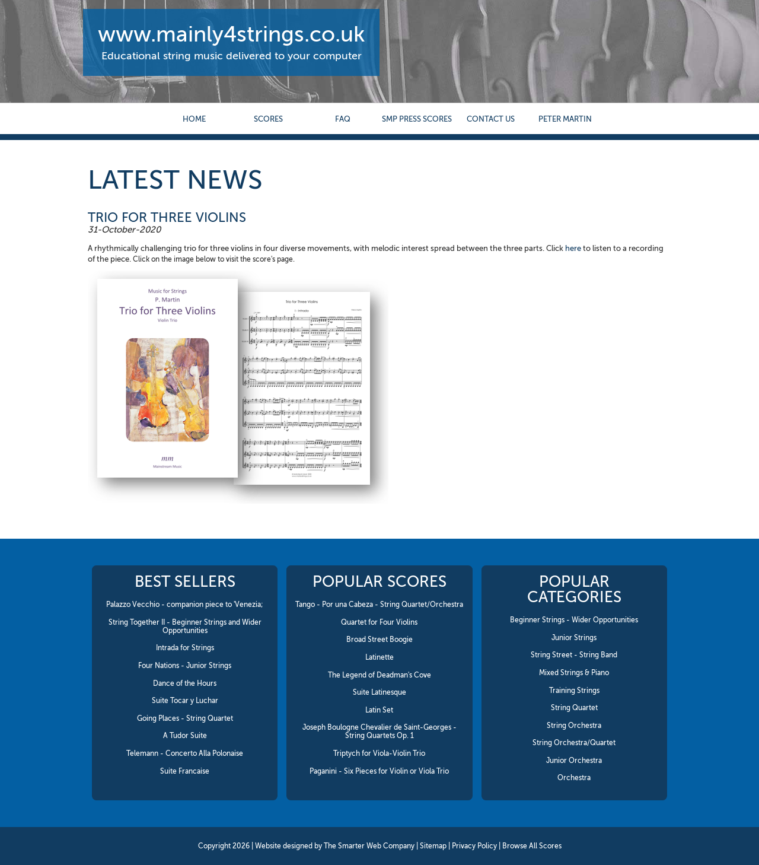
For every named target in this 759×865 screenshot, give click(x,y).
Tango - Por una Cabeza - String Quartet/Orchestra (379, 604)
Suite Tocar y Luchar (185, 701)
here (573, 248)
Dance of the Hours (184, 683)
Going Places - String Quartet (185, 718)
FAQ (342, 119)
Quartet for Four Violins (379, 622)
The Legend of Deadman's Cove (379, 675)
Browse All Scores (532, 846)
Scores (268, 119)
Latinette (379, 657)
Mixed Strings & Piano (574, 673)
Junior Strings (574, 638)
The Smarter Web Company (369, 846)
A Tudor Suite (185, 736)
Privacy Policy (474, 846)
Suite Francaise (184, 771)
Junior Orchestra (574, 760)
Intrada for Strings (185, 648)
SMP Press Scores (417, 119)
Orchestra (574, 778)
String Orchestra (574, 725)
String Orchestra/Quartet (574, 743)
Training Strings (574, 690)
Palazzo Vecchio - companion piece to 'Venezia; (184, 604)
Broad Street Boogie (379, 639)
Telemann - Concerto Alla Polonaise (184, 753)
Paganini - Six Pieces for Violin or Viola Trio (379, 771)
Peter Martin (565, 119)
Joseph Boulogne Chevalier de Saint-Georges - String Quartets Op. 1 (379, 731)
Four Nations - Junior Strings (184, 666)
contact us (491, 119)
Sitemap (433, 846)
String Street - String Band (574, 655)
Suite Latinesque (379, 692)
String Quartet (574, 708)
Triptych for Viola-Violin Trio (379, 753)
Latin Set (379, 710)
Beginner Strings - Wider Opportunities (574, 620)
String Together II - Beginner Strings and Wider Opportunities (185, 626)
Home (194, 119)
